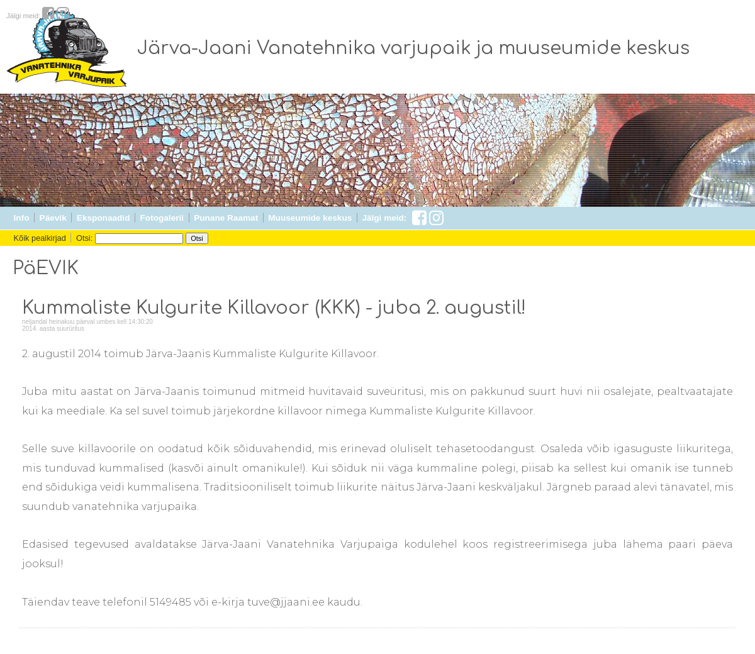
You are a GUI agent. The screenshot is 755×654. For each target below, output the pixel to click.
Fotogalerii (162, 218)
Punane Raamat (226, 218)
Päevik (53, 218)
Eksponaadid (103, 218)
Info (22, 218)
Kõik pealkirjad (40, 238)
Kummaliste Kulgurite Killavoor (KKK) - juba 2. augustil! (274, 308)
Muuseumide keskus (310, 218)
